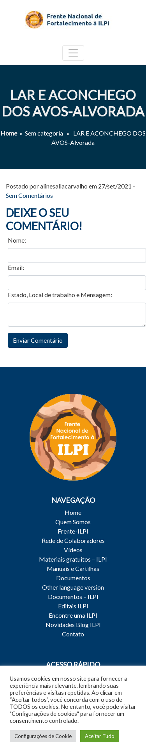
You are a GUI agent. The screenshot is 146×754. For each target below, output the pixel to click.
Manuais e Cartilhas (73, 568)
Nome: (17, 240)
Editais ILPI (73, 606)
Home (8, 133)
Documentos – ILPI (73, 596)
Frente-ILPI (73, 531)
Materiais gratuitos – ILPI (73, 559)
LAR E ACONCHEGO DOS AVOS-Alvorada (73, 103)
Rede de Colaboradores (73, 540)
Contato (73, 634)
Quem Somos (73, 521)
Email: (16, 267)
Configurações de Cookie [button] (43, 736)
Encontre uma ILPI (73, 615)
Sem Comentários (29, 195)
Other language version (73, 587)
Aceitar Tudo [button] (99, 736)
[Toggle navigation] (73, 53)
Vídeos (73, 549)
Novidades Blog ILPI (73, 624)
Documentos (73, 577)
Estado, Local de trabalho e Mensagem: (60, 294)
